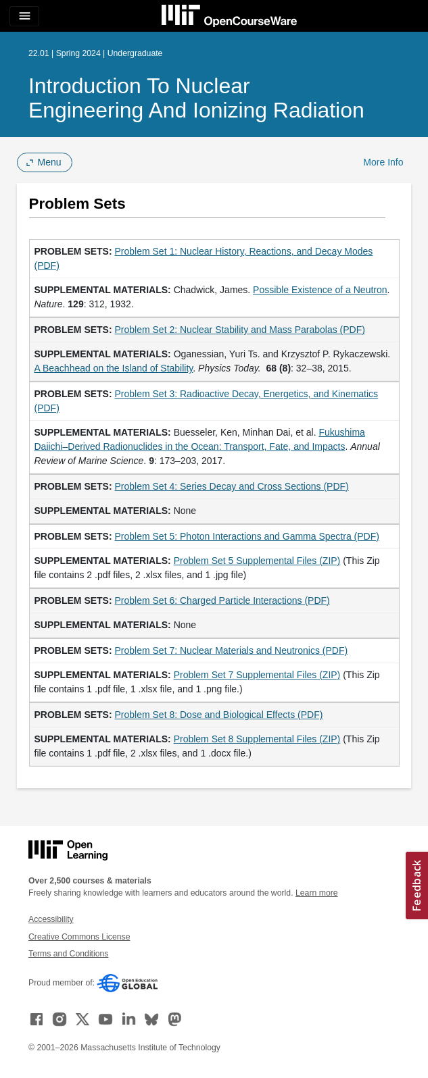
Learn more (316, 893)
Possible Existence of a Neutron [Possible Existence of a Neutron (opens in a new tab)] (320, 289)
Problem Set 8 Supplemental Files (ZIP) (257, 739)
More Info (383, 162)
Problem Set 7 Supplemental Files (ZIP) (257, 674)
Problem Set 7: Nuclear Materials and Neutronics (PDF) (231, 650)
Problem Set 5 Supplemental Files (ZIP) (257, 560)
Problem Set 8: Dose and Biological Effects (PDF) (219, 714)
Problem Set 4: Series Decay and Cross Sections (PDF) (232, 486)
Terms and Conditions (68, 953)
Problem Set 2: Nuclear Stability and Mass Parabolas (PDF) (240, 329)
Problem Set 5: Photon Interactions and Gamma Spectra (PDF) (247, 536)
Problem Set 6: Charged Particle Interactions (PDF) (222, 600)
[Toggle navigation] (24, 16)
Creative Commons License (79, 937)
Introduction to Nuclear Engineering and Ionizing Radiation (196, 98)
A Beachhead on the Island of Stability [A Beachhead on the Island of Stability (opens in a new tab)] (113, 368)
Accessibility (51, 919)
